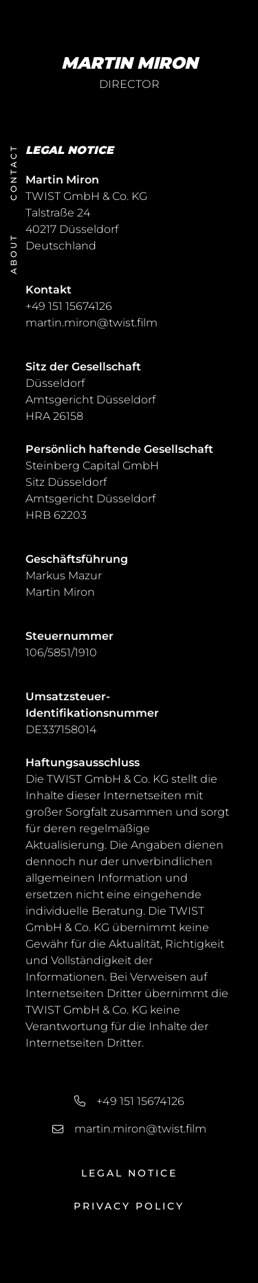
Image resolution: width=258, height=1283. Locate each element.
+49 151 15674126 (68, 306)
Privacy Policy (129, 1206)
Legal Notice (129, 1173)
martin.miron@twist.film (91, 322)
